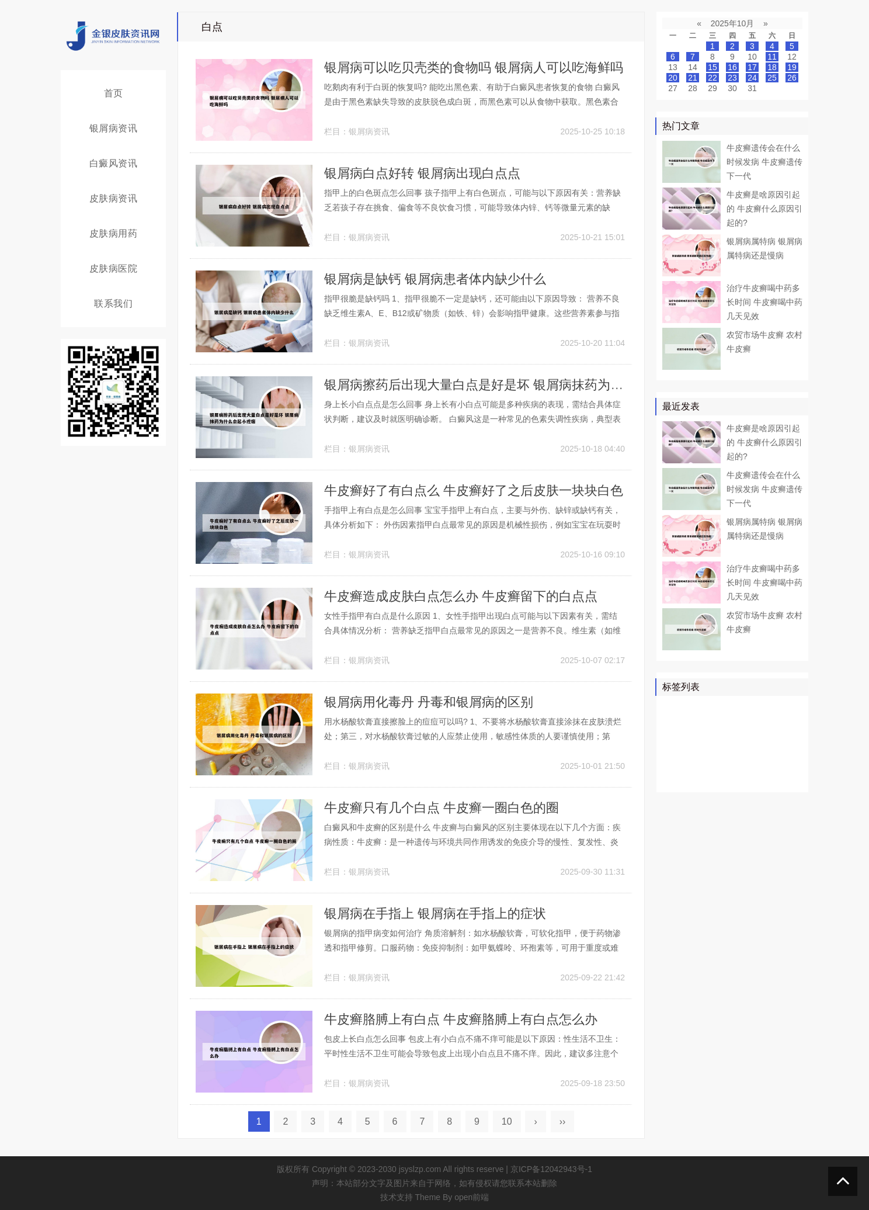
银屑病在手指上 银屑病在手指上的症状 (435, 913)
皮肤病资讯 (113, 198)
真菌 (723, 725)
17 (752, 67)
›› (562, 1121)
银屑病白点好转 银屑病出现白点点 (422, 173)
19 (792, 67)
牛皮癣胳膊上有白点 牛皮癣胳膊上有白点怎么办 (460, 1019)
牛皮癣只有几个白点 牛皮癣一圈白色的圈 (441, 807)
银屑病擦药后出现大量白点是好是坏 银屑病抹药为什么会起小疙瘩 (512, 384)
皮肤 (765, 708)
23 (732, 77)
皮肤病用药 (113, 233)
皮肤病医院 (113, 268)
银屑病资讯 (113, 128)
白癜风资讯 (113, 163)
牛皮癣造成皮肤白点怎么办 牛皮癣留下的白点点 (460, 596)
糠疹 (774, 776)
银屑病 (677, 708)
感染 (757, 759)
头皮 (706, 759)
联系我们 (113, 303)
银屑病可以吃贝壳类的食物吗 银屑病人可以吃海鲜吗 (473, 67)
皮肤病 (753, 725)
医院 (698, 725)
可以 (782, 725)
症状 (673, 776)
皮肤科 (677, 759)
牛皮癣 (736, 708)
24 (752, 77)
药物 (673, 725)
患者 (790, 708)
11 (772, 56)
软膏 (698, 742)
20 (672, 77)
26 (792, 77)
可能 (782, 742)
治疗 (706, 708)
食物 (698, 776)
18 (772, 67)
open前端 (471, 1197)
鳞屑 (673, 742)
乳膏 (749, 776)
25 (772, 77)
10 (507, 1121)
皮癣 (723, 776)
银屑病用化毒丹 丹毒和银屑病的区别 (428, 702)
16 (732, 67)
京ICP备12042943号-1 (551, 1169)
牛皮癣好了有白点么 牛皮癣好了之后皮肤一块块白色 (473, 490)
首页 (113, 93)
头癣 (782, 759)
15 (712, 67)
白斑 (757, 742)
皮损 (732, 759)
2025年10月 (732, 23)
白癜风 (727, 742)
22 (712, 77)
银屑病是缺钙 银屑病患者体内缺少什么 (435, 279)
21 (692, 77)
